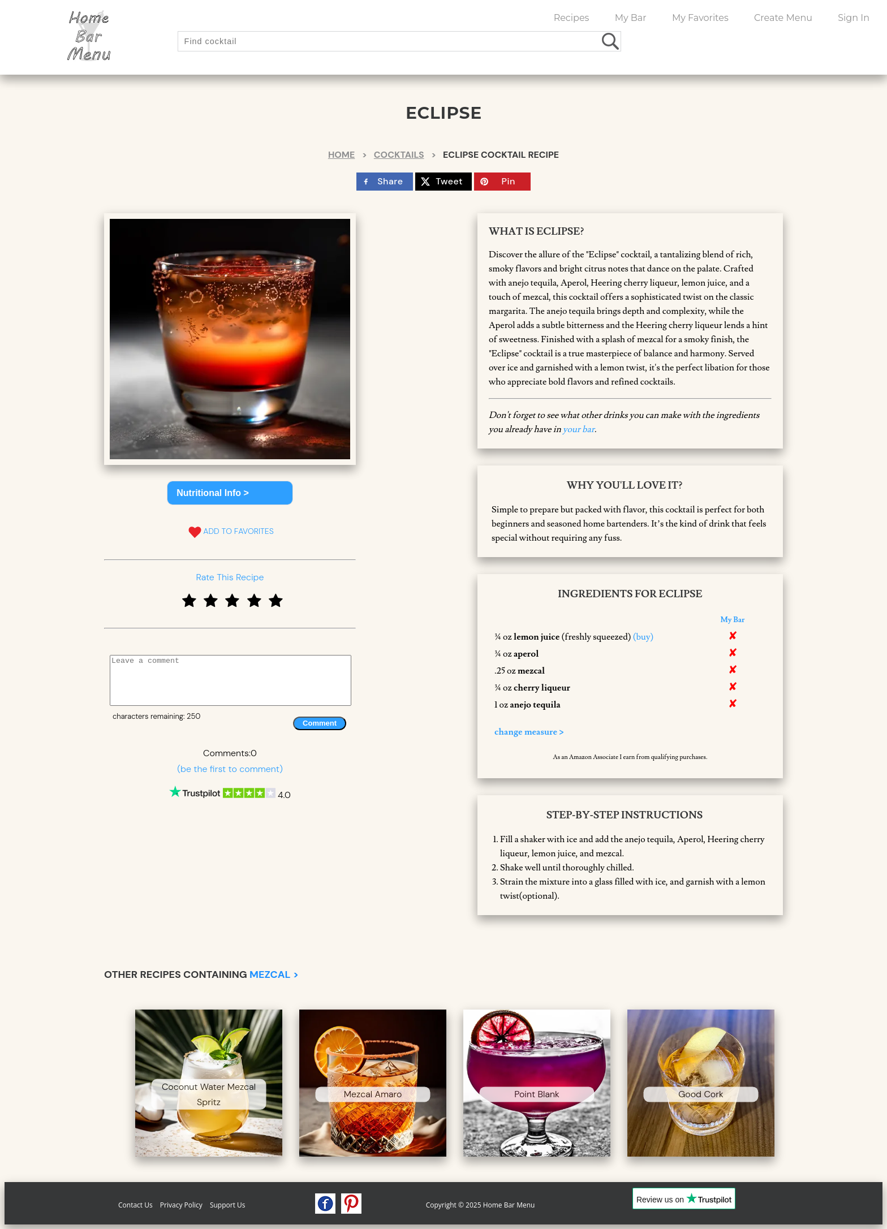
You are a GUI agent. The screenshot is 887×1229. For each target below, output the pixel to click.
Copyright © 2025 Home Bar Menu (480, 1205)
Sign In (853, 17)
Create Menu (783, 17)
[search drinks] (611, 41)
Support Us (228, 1205)
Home (341, 155)
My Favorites (700, 17)
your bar (579, 429)
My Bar (631, 17)
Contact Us (135, 1205)
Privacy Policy (181, 1205)
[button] (229, 492)
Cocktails (399, 155)
